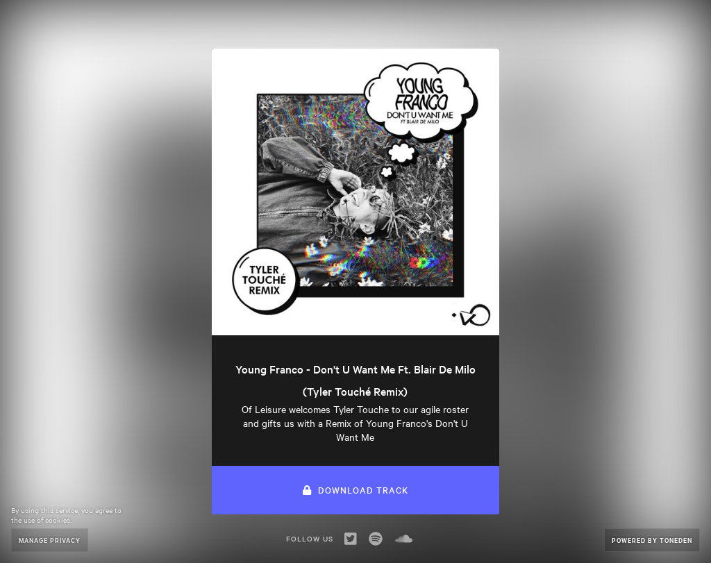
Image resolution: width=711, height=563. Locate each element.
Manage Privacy (50, 540)
